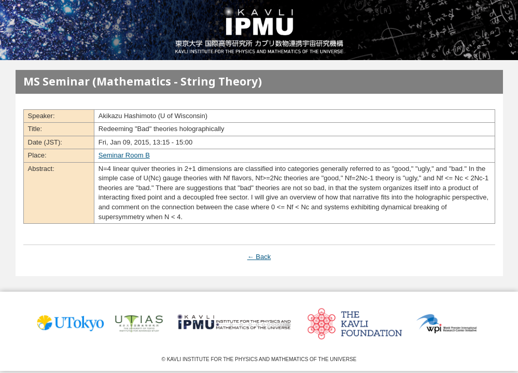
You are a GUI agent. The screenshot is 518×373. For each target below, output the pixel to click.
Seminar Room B (124, 155)
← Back (259, 257)
